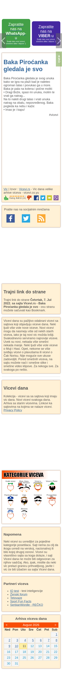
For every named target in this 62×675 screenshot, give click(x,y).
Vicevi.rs (24, 189)
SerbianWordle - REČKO (26, 605)
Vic (6, 189)
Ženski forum (18, 594)
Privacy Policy (13, 410)
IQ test (14, 591)
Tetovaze (16, 598)
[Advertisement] (31, 149)
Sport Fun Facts (20, 601)
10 (16, 646)
